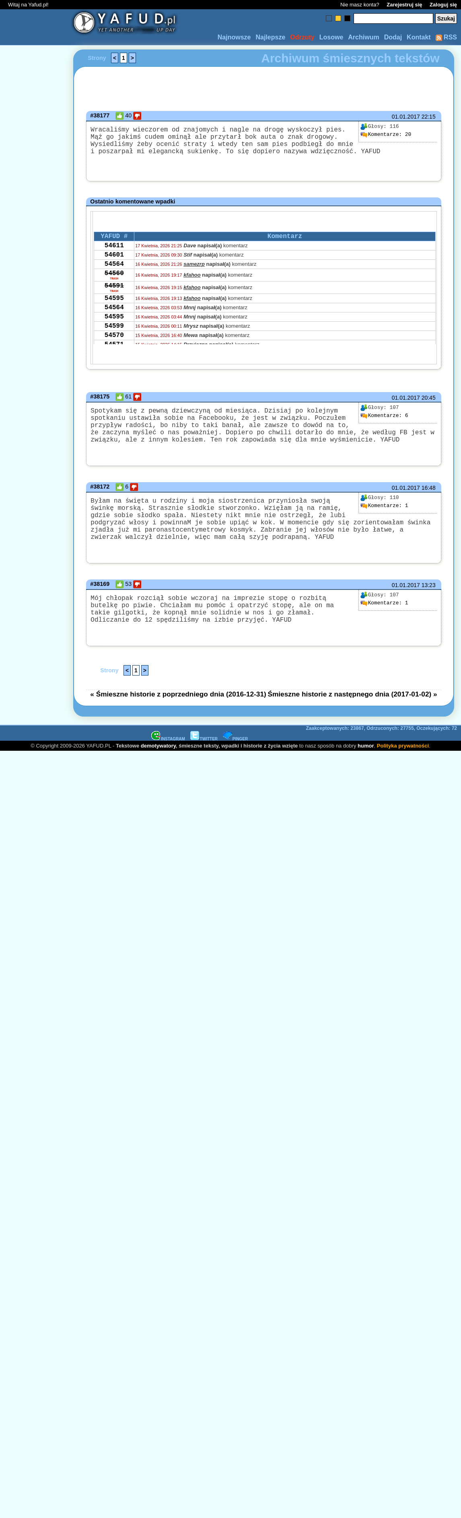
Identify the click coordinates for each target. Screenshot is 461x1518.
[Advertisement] (35, 664)
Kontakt (419, 37)
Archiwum (363, 37)
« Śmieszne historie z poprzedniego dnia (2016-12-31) (178, 721)
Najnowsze (234, 37)
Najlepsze (270, 37)
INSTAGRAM (168, 766)
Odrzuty (302, 37)
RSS (446, 37)
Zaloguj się (443, 5)
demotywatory (158, 773)
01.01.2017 (406, 116)
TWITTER (204, 766)
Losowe (331, 37)
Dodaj (393, 37)
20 (386, 134)
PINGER (235, 766)
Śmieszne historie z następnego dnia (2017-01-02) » (352, 721)
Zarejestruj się (404, 5)
